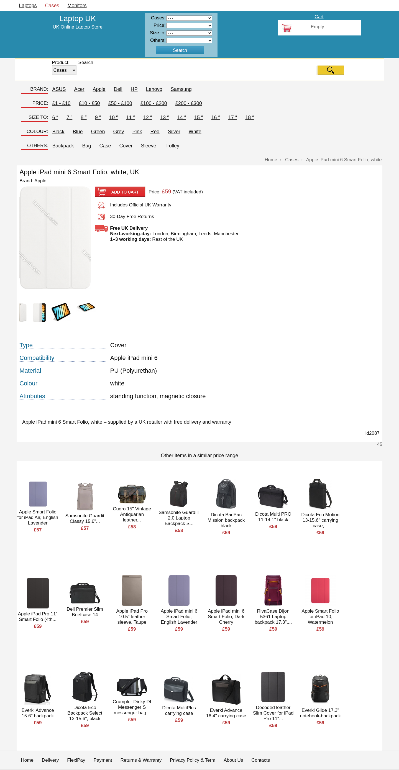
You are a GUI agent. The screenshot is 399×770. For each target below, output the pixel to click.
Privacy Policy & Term (192, 760)
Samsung (181, 89)
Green (98, 131)
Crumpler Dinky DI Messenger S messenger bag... (132, 707)
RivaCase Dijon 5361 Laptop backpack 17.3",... (273, 616)
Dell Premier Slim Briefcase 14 (85, 612)
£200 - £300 (188, 103)
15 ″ (198, 117)
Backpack (63, 146)
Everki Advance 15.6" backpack (38, 713)
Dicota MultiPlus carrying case (179, 710)
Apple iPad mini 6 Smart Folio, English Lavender (179, 616)
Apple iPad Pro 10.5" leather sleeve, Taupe (131, 616)
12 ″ (147, 117)
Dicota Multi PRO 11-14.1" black (273, 516)
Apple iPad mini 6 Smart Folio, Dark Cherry (226, 616)
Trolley (172, 146)
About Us (233, 760)
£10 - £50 (89, 103)
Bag (86, 146)
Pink (137, 131)
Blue (78, 131)
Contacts (260, 760)
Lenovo (154, 89)
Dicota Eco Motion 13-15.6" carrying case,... (320, 520)
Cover (126, 146)
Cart (318, 16)
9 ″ (98, 117)
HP (134, 89)
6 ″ (55, 117)
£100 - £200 (153, 103)
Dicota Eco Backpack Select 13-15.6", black (84, 713)
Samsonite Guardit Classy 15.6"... (84, 518)
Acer (79, 89)
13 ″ (164, 117)
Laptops (28, 5)
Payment (102, 760)
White (195, 131)
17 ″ (232, 117)
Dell (118, 89)
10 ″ (113, 117)
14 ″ (181, 117)
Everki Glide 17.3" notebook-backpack (320, 713)
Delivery (50, 760)
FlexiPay (76, 760)
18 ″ (249, 117)
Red (155, 131)
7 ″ (69, 117)
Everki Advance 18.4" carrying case (226, 713)
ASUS (59, 89)
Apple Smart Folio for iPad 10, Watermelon (320, 616)
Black (58, 131)
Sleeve (148, 146)
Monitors (77, 5)
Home (27, 760)
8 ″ (83, 117)
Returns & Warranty (141, 760)
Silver (174, 131)
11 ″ (130, 117)
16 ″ (215, 117)
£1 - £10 (61, 103)
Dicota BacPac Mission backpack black (226, 520)
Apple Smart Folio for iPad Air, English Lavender (37, 517)
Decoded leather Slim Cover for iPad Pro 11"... (273, 713)
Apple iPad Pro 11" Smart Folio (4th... (38, 616)
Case (105, 146)
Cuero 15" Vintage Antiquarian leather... (132, 514)
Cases (52, 5)
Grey (118, 131)
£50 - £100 (120, 103)
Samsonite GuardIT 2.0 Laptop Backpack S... (178, 518)
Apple (99, 89)
